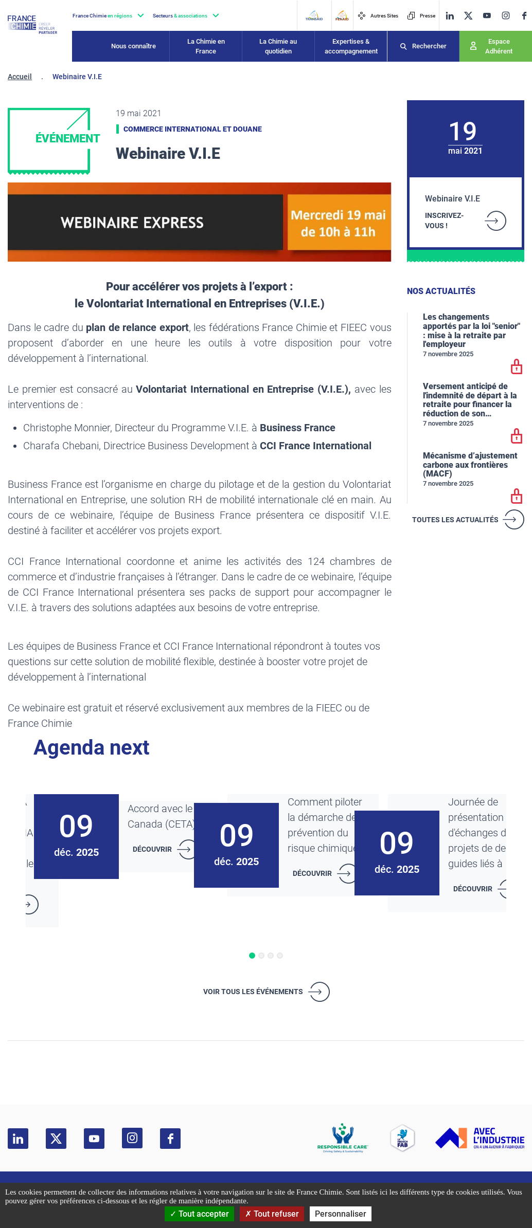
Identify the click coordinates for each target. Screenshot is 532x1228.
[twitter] (468, 15)
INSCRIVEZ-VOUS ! (444, 220)
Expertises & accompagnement (351, 47)
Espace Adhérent (498, 47)
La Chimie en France (206, 47)
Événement (68, 138)
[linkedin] (449, 15)
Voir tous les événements (253, 991)
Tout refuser (272, 1214)
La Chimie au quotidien (278, 47)
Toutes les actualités (455, 520)
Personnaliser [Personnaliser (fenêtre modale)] (340, 1214)
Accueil (20, 76)
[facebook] (524, 15)
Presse (421, 16)
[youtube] (486, 15)
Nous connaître (133, 46)
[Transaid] (314, 15)
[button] (252, 955)
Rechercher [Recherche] (429, 46)
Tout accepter (199, 1214)
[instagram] (505, 15)
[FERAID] (341, 15)
